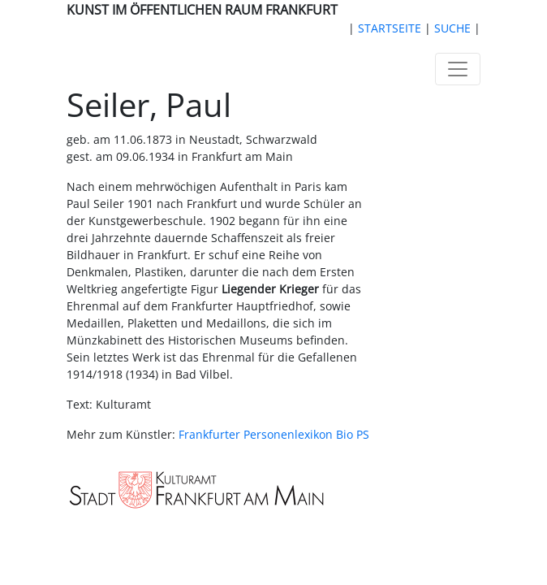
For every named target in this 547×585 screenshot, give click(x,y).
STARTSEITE (389, 28)
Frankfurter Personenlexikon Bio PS (274, 434)
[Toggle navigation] (457, 69)
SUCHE (452, 28)
